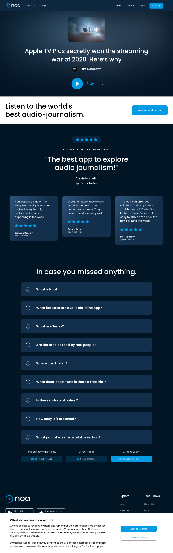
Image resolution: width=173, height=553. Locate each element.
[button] (81, 289)
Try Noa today (150, 110)
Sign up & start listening (131, 459)
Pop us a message (86, 459)
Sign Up (156, 5)
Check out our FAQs (41, 459)
